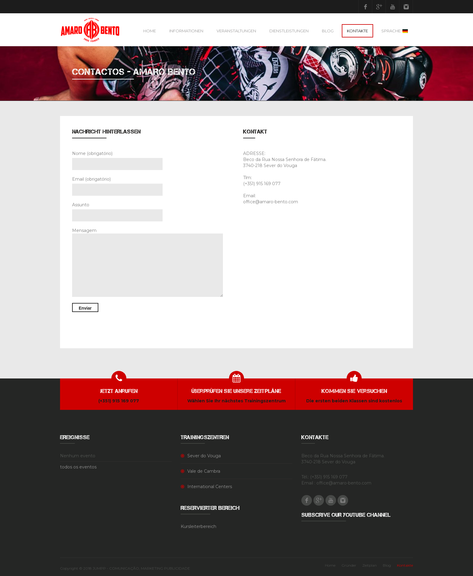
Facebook (365, 6)
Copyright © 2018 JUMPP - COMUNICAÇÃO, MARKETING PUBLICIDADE (125, 568)
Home (149, 30)
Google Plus (379, 6)
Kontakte (357, 30)
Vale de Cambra (203, 471)
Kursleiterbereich (198, 526)
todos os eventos (78, 467)
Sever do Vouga (204, 456)
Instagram (406, 6)
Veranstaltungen (236, 30)
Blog (328, 30)
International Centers (209, 486)
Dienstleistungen (289, 30)
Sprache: (394, 30)
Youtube (392, 6)
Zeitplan (369, 565)
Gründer (348, 565)
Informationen (186, 30)
